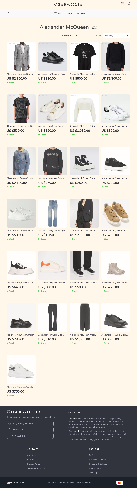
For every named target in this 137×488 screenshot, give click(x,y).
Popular (69, 13)
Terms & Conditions (36, 468)
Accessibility (86, 482)
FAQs (91, 455)
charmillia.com (75, 419)
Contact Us (32, 460)
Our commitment (76, 431)
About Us (31, 455)
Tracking (93, 473)
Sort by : (98, 36)
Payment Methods (97, 460)
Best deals (80, 13)
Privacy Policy (33, 464)
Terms (71, 482)
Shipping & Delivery (98, 464)
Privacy (77, 482)
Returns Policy (96, 468)
